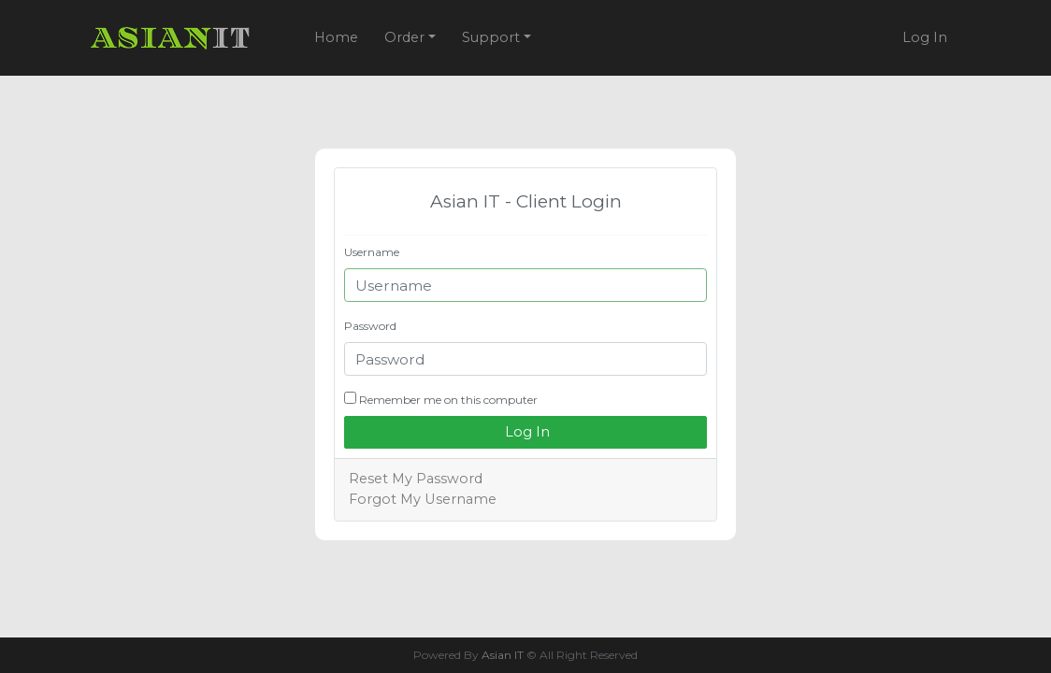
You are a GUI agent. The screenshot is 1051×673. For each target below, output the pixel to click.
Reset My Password (415, 478)
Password (370, 326)
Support (493, 37)
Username (371, 252)
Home (336, 37)
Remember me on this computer (441, 399)
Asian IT (503, 655)
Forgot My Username (423, 499)
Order (406, 37)
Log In (924, 37)
